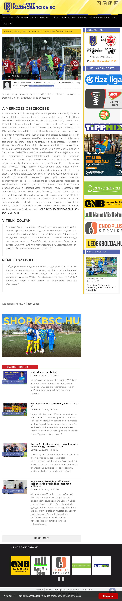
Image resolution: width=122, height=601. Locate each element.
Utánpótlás (58, 17)
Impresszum (74, 590)
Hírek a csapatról (13, 382)
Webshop (8, 24)
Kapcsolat (104, 17)
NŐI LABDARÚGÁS (39, 17)
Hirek (48, 590)
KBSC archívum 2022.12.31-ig (36, 32)
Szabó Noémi (25, 83)
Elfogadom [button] (108, 596)
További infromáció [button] (72, 596)
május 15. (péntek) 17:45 (103, 61)
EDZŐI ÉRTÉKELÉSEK (62, 32)
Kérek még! (41, 538)
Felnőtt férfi (19, 17)
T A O (115, 17)
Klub (6, 17)
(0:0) (103, 40)
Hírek (17, 32)
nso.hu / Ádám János (27, 304)
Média (93, 17)
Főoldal (7, 32)
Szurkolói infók (77, 17)
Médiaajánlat (59, 590)
